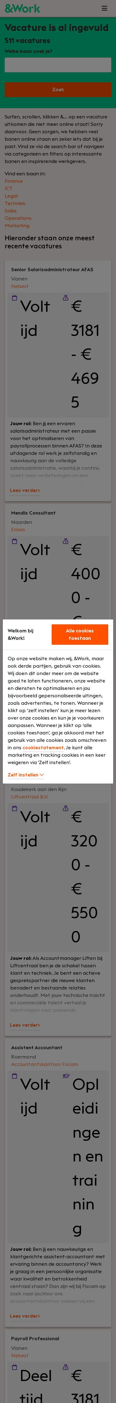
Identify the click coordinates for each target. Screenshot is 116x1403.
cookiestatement (43, 747)
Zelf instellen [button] (26, 774)
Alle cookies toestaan (80, 634)
